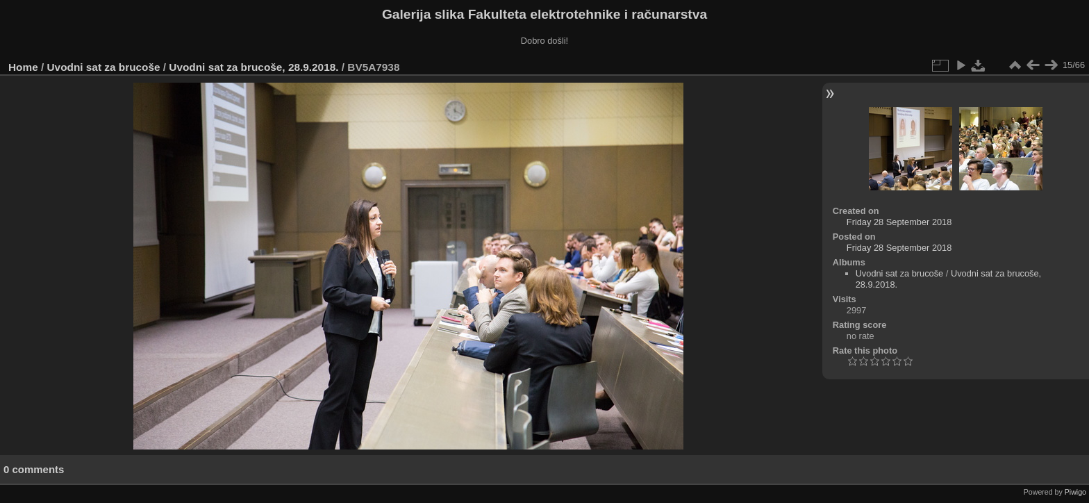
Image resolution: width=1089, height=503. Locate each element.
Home (23, 67)
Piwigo (1075, 492)
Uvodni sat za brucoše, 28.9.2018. (253, 67)
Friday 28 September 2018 (899, 222)
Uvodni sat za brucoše (103, 67)
